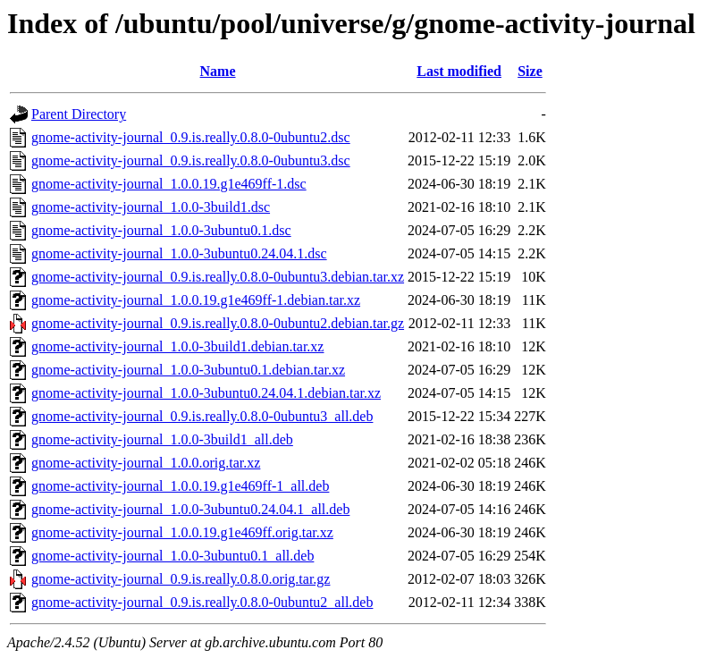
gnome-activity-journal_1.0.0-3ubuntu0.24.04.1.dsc (179, 253)
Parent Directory (78, 114)
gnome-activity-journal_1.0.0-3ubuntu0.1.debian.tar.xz (188, 369)
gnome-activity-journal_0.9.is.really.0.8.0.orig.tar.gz (180, 578)
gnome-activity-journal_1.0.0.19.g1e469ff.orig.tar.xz (182, 532)
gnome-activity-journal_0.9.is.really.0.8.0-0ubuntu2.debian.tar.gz (217, 323)
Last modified (459, 71)
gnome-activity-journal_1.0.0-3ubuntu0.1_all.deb (172, 555)
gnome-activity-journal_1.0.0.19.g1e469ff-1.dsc (169, 183)
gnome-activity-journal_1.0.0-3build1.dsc (150, 207)
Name (218, 71)
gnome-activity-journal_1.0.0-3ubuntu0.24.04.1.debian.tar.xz (206, 393)
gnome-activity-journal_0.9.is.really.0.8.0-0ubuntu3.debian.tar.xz (217, 276)
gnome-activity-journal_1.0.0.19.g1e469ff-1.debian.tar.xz (195, 300)
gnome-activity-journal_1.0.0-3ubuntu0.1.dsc (161, 230)
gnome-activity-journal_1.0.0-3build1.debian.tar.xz (177, 346)
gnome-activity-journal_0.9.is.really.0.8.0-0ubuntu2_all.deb (202, 602)
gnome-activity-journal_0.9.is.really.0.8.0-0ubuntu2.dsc (190, 137)
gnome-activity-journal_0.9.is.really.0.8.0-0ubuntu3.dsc (190, 160)
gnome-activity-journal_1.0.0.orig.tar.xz (145, 462)
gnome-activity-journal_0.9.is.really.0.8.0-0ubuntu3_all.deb (202, 416)
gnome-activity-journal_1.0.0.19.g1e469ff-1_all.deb (180, 486)
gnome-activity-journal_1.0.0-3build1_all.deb (162, 439)
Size (530, 71)
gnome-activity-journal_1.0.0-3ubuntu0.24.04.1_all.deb (190, 509)
